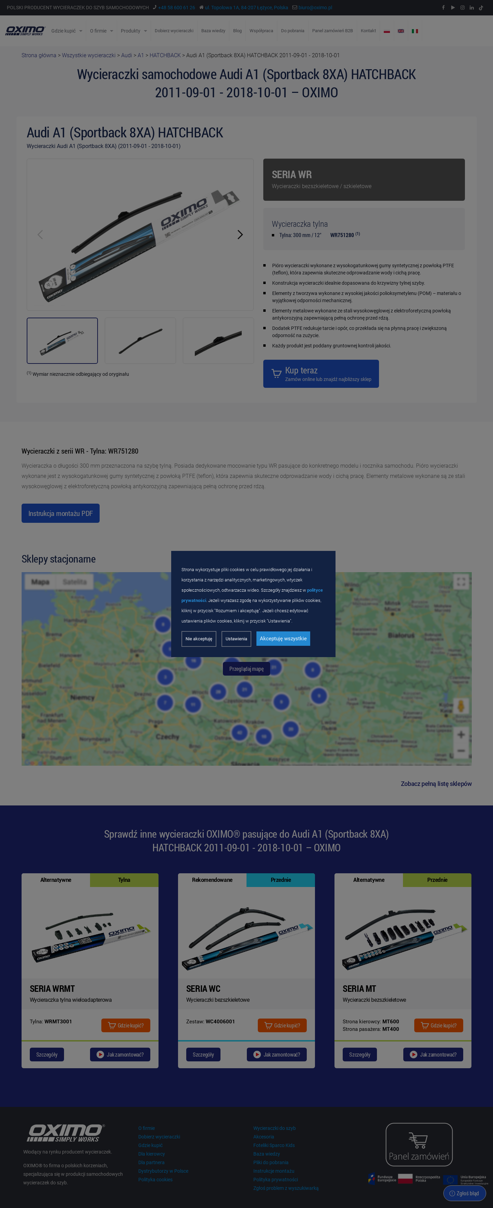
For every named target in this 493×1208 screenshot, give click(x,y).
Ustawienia (236, 638)
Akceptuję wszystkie (283, 639)
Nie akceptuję (199, 638)
